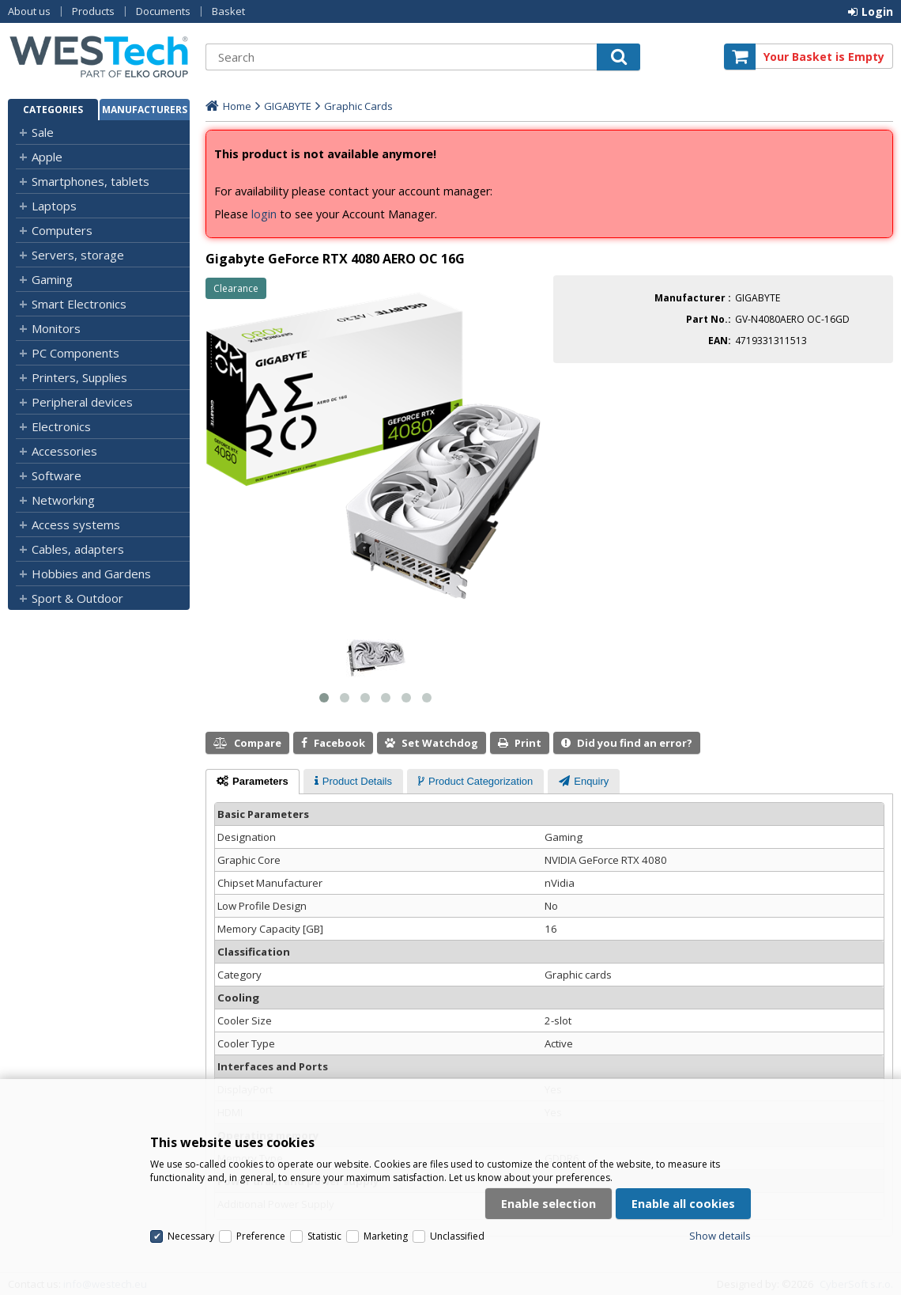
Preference (260, 1236)
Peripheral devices (82, 402)
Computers (62, 230)
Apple (47, 157)
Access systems (76, 524)
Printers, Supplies (79, 377)
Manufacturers (144, 109)
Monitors (56, 328)
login (264, 214)
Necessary (191, 1236)
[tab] (252, 781)
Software (56, 475)
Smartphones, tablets (90, 181)
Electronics (61, 426)
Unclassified (457, 1236)
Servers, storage (78, 255)
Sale (43, 132)
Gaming (52, 279)
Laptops (54, 206)
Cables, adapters (78, 549)
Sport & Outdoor (77, 598)
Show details (720, 1236)
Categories (53, 109)
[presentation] (252, 781)
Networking (63, 500)
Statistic (324, 1236)
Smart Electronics (79, 304)
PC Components (75, 353)
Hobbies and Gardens (91, 573)
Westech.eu (99, 56)
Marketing (386, 1236)
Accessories (64, 451)
